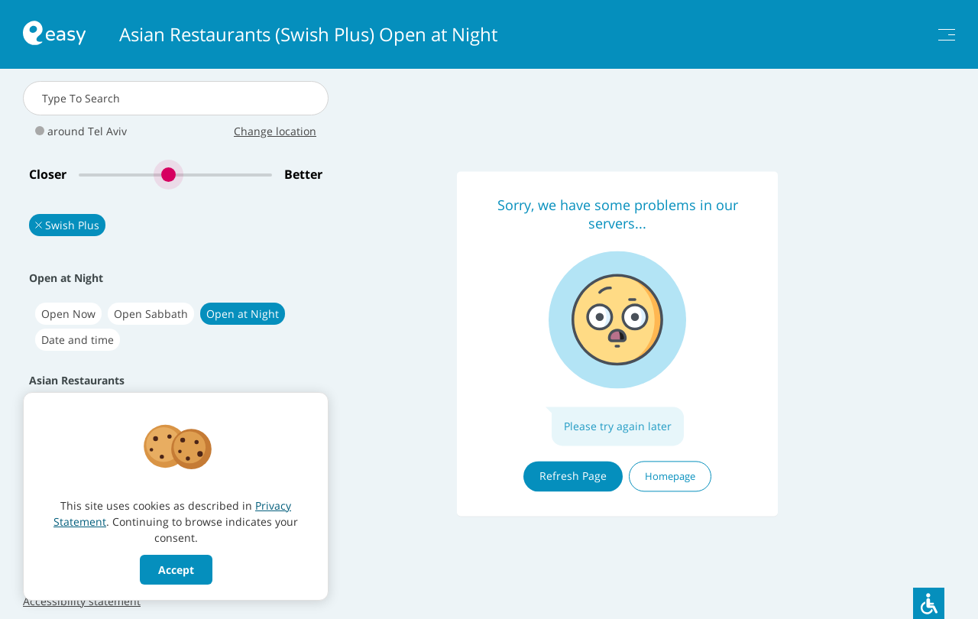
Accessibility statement (82, 601)
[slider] (175, 174)
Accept (176, 569)
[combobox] (176, 98)
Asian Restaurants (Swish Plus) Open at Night (308, 34)
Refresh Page (573, 475)
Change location (275, 131)
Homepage (670, 476)
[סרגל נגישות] (928, 603)
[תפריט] (946, 35)
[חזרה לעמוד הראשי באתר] (54, 35)
